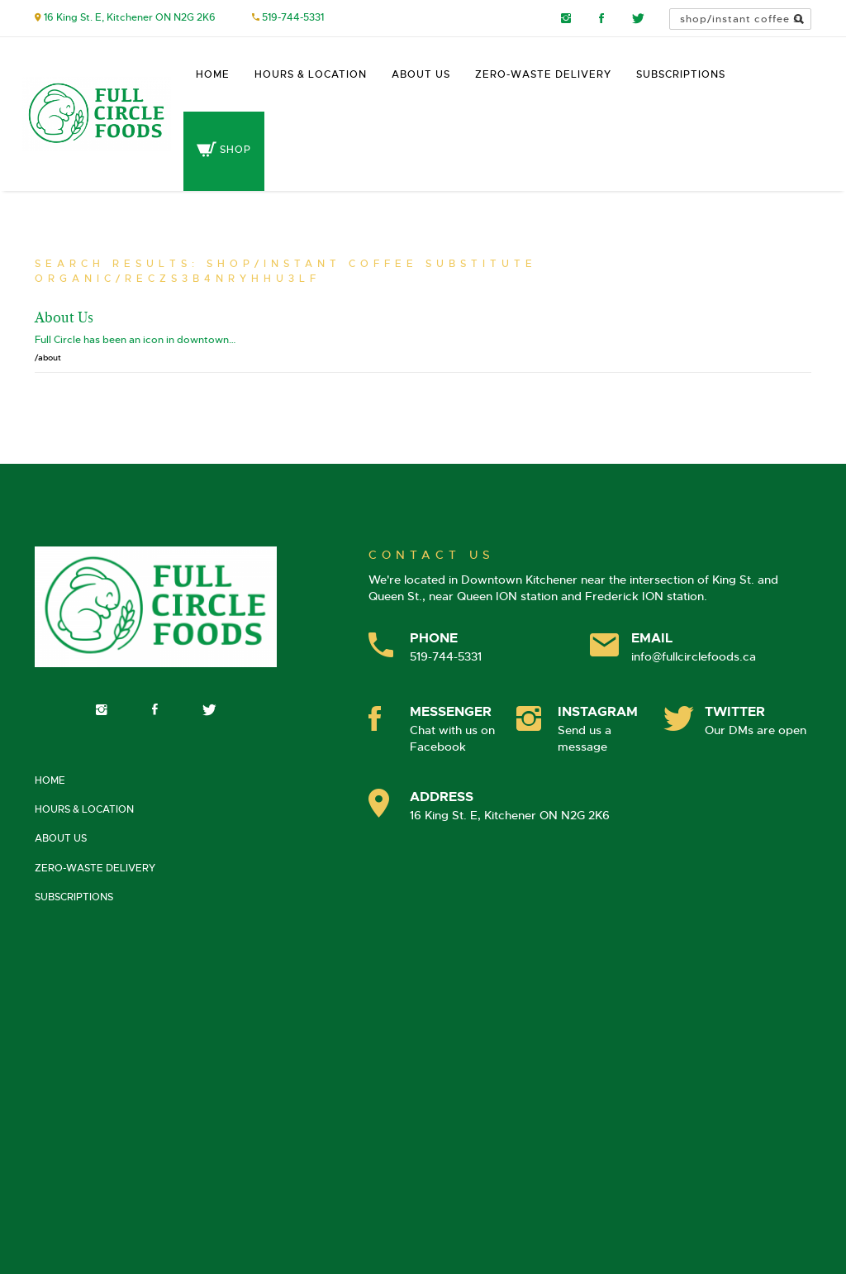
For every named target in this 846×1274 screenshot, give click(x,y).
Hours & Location (310, 74)
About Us (421, 74)
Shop (224, 150)
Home (213, 74)
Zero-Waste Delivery (543, 74)
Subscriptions (680, 74)
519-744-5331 (293, 17)
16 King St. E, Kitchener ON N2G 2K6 (130, 17)
